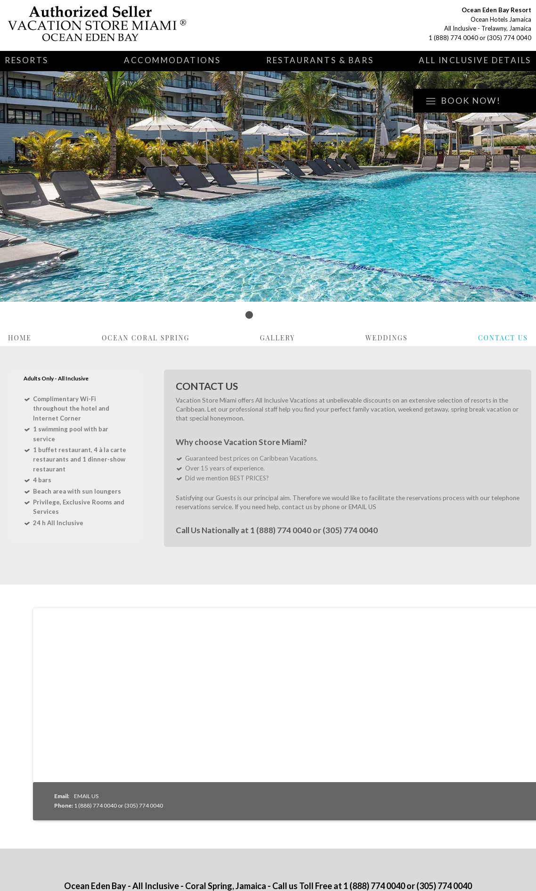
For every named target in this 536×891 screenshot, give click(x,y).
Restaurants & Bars (320, 60)
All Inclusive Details (475, 60)
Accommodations (172, 60)
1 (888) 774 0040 (453, 37)
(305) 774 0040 (509, 37)
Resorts (27, 60)
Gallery (277, 337)
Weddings (386, 337)
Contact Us (503, 337)
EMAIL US (362, 507)
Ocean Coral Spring (146, 337)
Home (20, 337)
